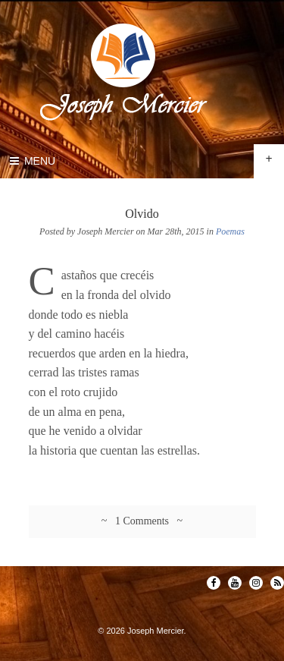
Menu (31, 161)
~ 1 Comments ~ (142, 521)
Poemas (230, 231)
